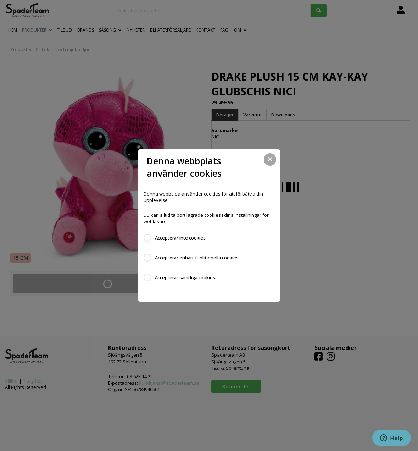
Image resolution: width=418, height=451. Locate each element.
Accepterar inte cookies (180, 238)
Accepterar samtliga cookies (185, 277)
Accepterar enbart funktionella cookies (197, 257)
